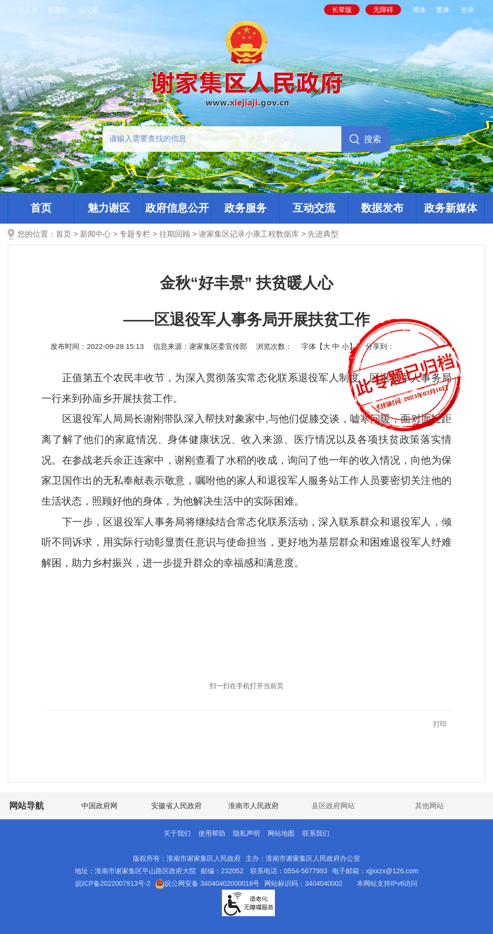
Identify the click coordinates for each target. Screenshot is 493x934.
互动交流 (314, 208)
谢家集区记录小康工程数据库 (249, 234)
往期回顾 (174, 234)
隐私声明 (246, 833)
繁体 (443, 9)
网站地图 (281, 833)
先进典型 (323, 234)
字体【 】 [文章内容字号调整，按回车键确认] (328, 346)
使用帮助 (211, 833)
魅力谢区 (109, 208)
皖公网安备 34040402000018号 (207, 883)
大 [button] (326, 346)
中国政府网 (99, 805)
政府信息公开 (177, 208)
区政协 (58, 9)
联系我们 (315, 833)
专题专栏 (134, 234)
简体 (419, 9)
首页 (41, 208)
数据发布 (382, 208)
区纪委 (88, 9)
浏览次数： (274, 346)
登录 (467, 9)
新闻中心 (95, 234)
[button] (342, 9)
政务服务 (245, 208)
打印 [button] (440, 724)
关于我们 (177, 833)
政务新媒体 (450, 208)
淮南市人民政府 (253, 805)
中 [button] (335, 346)
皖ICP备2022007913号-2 (113, 883)
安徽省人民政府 (176, 805)
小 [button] (345, 346)
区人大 (28, 9)
